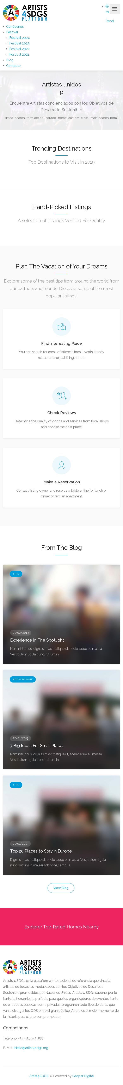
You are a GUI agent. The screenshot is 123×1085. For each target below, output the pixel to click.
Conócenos (15, 27)
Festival (12, 32)
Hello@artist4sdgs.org (31, 1048)
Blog (9, 60)
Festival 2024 (19, 38)
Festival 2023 (19, 43)
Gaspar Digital (83, 1076)
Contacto (13, 66)
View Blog (60, 888)
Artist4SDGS (39, 1076)
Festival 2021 (19, 54)
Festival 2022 (19, 49)
